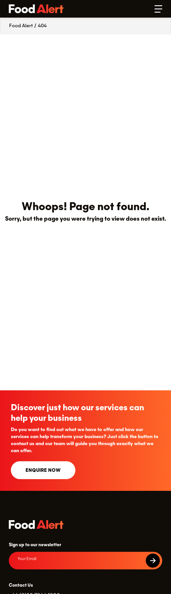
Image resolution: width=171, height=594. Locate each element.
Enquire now (43, 470)
